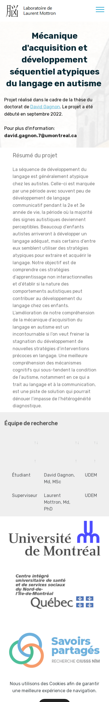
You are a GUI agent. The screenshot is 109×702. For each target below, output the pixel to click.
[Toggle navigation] (100, 9)
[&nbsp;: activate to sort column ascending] (61, 446)
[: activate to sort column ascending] (25, 446)
